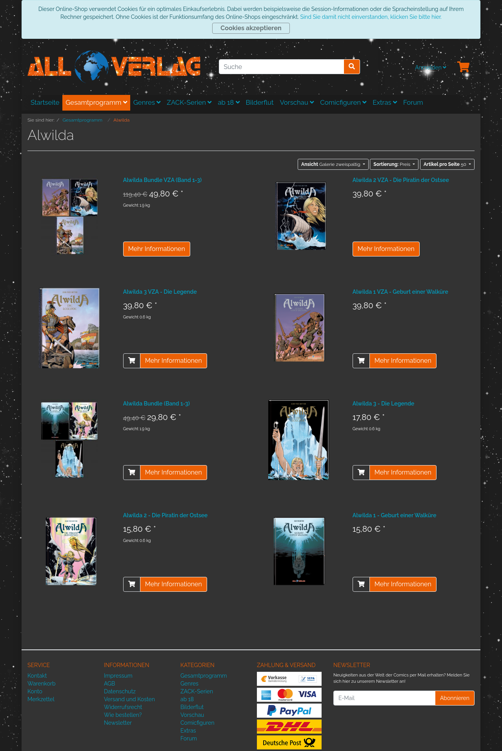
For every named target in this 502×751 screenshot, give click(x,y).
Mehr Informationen (156, 249)
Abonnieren (454, 698)
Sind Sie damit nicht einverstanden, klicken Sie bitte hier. (370, 17)
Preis (392, 164)
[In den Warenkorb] (131, 360)
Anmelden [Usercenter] (430, 67)
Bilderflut (260, 102)
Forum (413, 102)
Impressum (118, 676)
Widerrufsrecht (123, 707)
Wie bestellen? (123, 715)
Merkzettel (41, 699)
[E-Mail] (384, 698)
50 (445, 164)
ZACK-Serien (189, 102)
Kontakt (37, 676)
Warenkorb (41, 683)
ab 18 (228, 102)
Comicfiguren (343, 102)
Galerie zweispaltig (331, 164)
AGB (109, 683)
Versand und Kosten (129, 699)
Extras (385, 102)
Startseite (45, 102)
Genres (147, 102)
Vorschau (297, 102)
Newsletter (118, 723)
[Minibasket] (464, 67)
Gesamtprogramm (96, 102)
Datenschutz (120, 691)
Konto (34, 691)
